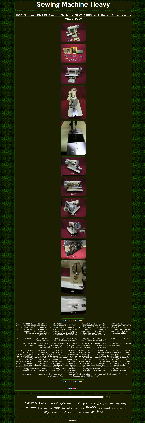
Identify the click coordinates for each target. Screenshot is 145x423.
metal (90, 404)
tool (80, 413)
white (82, 408)
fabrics (67, 412)
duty (46, 412)
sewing (31, 407)
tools (125, 408)
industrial (31, 403)
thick (76, 408)
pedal (113, 408)
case (74, 404)
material (54, 403)
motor (57, 408)
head (60, 413)
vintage (124, 403)
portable (105, 404)
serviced (22, 408)
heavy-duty (114, 404)
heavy (91, 407)
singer (97, 403)
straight (75, 413)
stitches (86, 413)
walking (53, 413)
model (107, 408)
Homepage (73, 420)
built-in (21, 404)
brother (100, 408)
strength (82, 403)
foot (63, 408)
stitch (69, 408)
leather (43, 403)
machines (48, 408)
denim (40, 408)
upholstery (65, 403)
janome (119, 408)
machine (97, 412)
